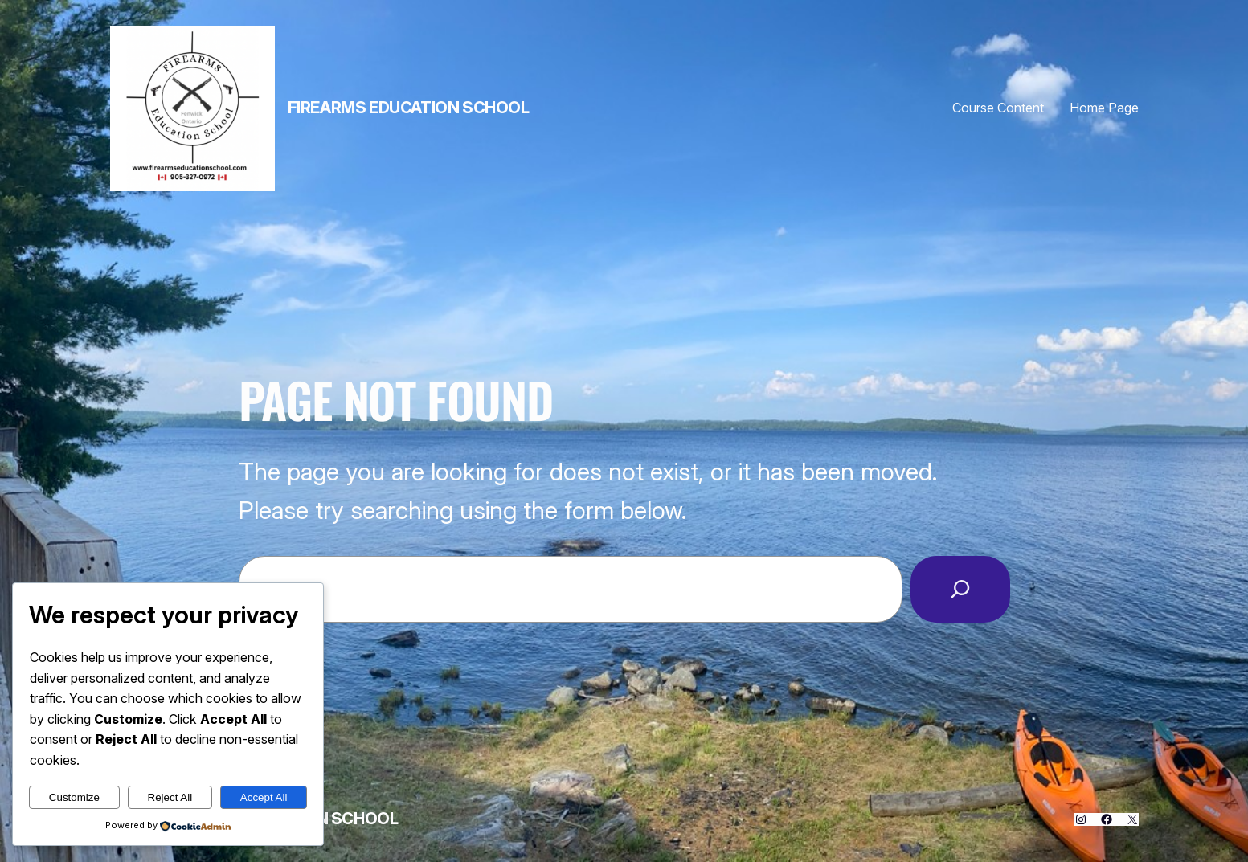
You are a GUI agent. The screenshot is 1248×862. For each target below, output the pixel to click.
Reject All (170, 797)
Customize (74, 797)
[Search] (959, 589)
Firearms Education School (409, 107)
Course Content (998, 108)
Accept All (264, 797)
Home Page (1104, 108)
